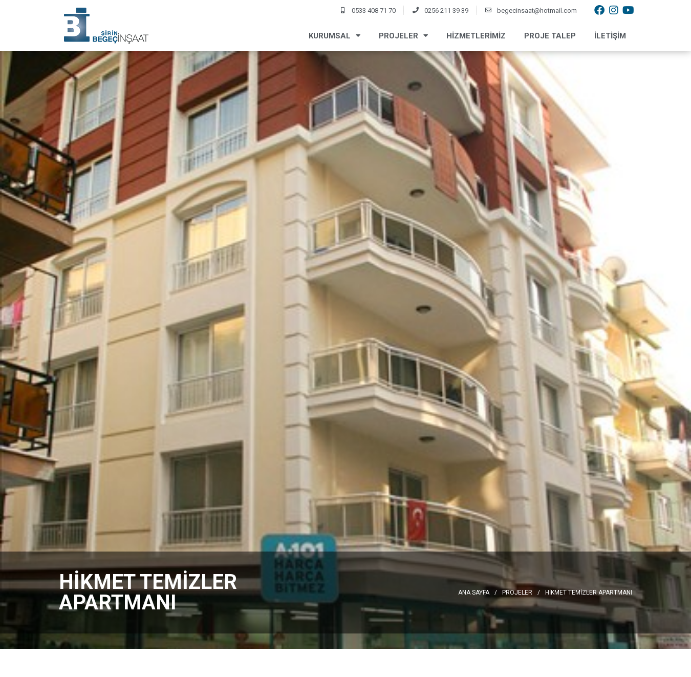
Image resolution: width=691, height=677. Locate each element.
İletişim (610, 35)
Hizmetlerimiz (476, 35)
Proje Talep (550, 35)
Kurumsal (334, 36)
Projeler (403, 36)
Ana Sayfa (473, 592)
